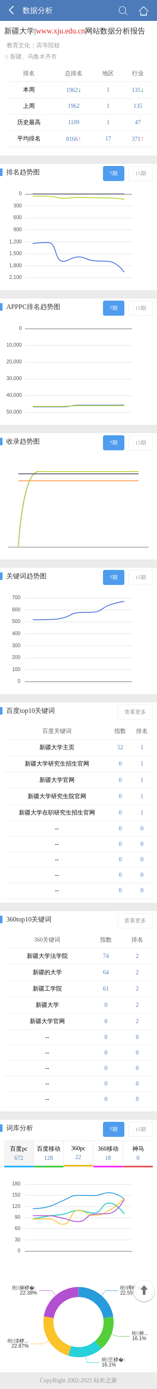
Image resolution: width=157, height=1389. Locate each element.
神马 (138, 1154)
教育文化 (18, 45)
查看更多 (135, 712)
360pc (78, 1153)
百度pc (18, 1154)
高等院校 (48, 45)
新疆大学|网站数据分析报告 (74, 31)
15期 (140, 173)
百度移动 (48, 1154)
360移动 (108, 1154)
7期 (114, 173)
